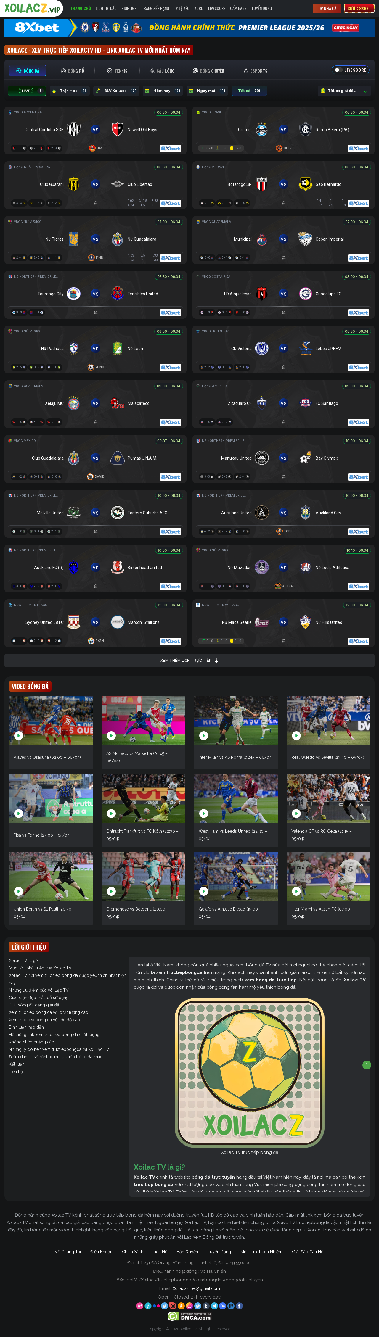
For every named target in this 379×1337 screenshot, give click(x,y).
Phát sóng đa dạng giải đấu (35, 1005)
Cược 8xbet (359, 8)
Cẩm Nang (238, 8)
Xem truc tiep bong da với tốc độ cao (44, 1019)
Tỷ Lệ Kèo (182, 8)
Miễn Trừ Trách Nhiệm (261, 1251)
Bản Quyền (187, 1251)
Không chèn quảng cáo (31, 1042)
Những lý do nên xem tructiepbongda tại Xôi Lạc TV (59, 1049)
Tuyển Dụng (261, 8)
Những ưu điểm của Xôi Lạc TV (39, 990)
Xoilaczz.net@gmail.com (196, 1288)
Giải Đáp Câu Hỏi (308, 1251)
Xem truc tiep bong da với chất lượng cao (48, 1012)
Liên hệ (16, 1071)
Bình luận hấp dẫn (26, 1027)
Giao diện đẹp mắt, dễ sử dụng (39, 997)
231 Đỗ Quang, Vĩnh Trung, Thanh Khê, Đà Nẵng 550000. (198, 1262)
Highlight (130, 8)
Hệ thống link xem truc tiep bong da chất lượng (54, 1034)
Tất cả (249, 91)
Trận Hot (69, 91)
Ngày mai (207, 91)
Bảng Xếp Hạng (156, 8)
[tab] (27, 70)
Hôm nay (163, 91)
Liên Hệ (160, 1251)
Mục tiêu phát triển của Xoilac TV (40, 968)
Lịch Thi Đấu (106, 8)
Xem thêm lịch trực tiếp (189, 660)
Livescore (216, 8)
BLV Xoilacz (116, 91)
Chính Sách (132, 1251)
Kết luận (17, 1064)
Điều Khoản (101, 1251)
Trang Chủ (80, 8)
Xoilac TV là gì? (23, 960)
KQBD (198, 8)
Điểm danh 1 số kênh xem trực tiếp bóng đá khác (55, 1056)
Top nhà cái (327, 8)
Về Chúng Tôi (68, 1251)
